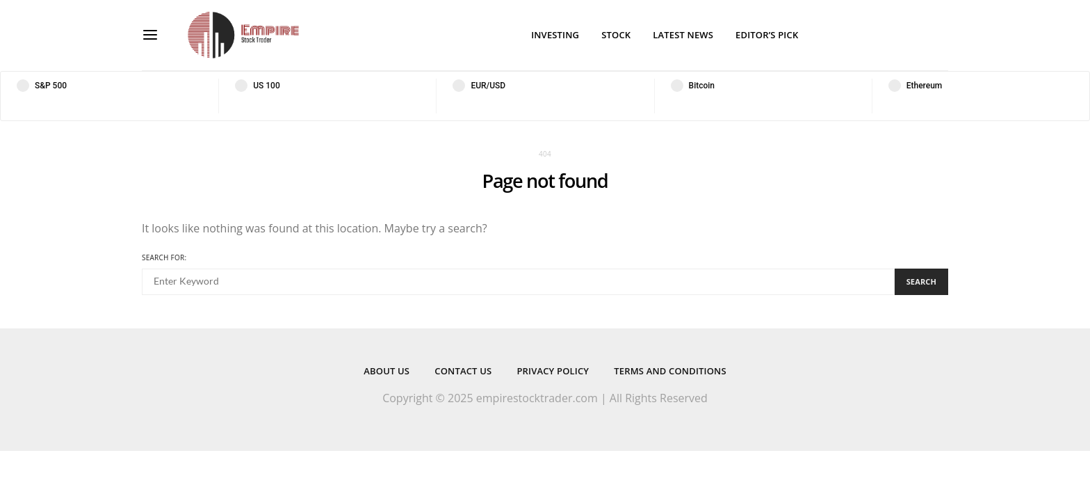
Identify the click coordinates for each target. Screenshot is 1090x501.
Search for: (164, 257)
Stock (616, 35)
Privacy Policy (552, 371)
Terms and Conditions (670, 371)
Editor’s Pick (766, 35)
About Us (386, 371)
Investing (555, 35)
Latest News (683, 35)
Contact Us (462, 371)
